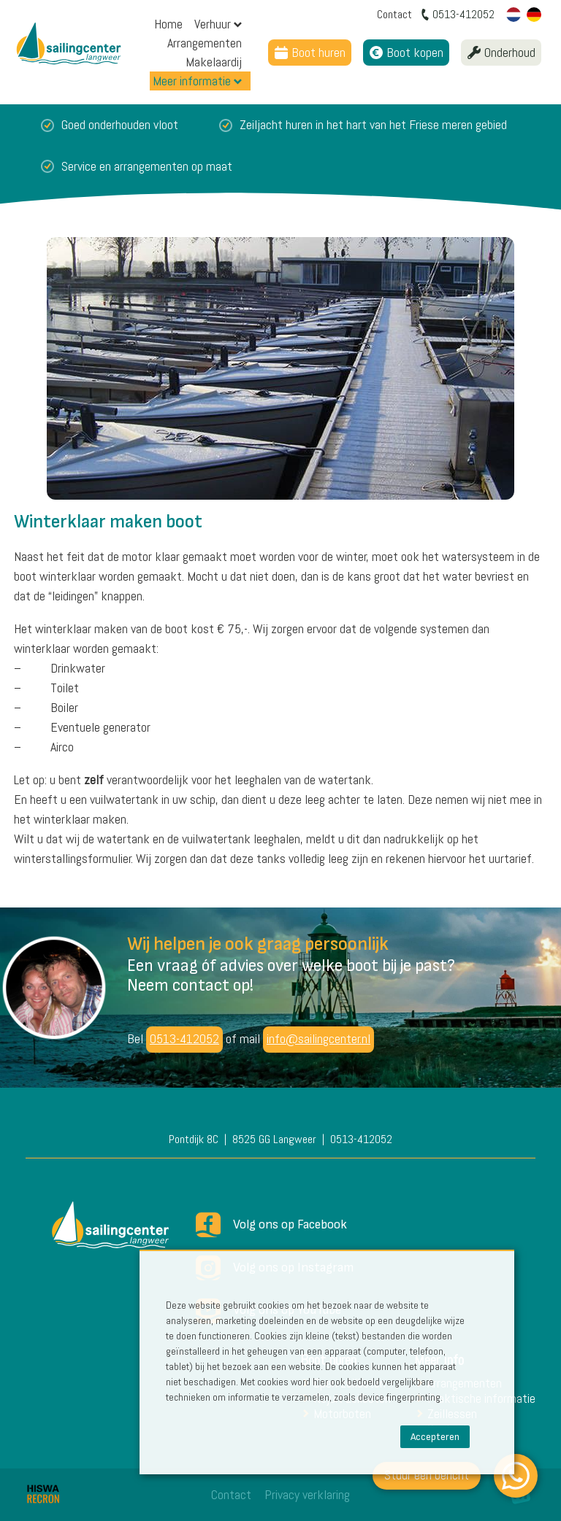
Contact (231, 1494)
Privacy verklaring (307, 1494)
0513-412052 (184, 1038)
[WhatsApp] (516, 1476)
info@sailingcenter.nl (318, 1038)
